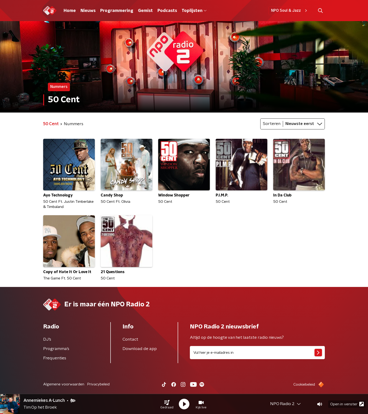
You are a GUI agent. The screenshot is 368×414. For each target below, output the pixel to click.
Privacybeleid (98, 384)
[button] (166, 404)
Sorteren (271, 124)
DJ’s (47, 339)
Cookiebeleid (304, 384)
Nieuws (88, 11)
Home (70, 11)
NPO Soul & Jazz (289, 10)
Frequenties (54, 358)
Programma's (56, 349)
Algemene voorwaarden (63, 384)
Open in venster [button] (347, 404)
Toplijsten (194, 11)
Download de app (140, 349)
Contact (130, 339)
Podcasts (167, 11)
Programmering (116, 11)
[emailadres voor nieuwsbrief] (257, 352)
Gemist (145, 11)
